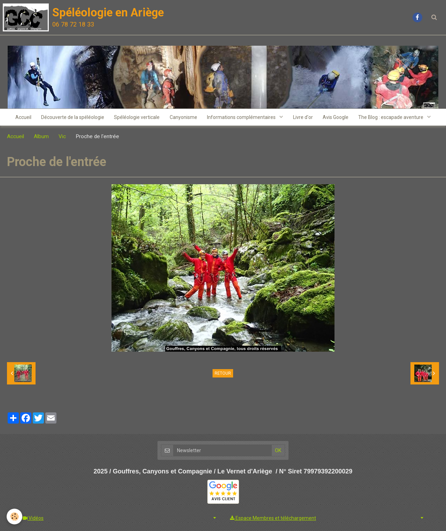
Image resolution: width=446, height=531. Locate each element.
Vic (62, 137)
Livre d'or (304, 117)
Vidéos (33, 518)
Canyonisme (183, 117)
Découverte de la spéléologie (71, 117)
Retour (223, 374)
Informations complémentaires (242, 117)
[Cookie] (15, 516)
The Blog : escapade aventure (393, 117)
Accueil (21, 117)
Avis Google (337, 117)
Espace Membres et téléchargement (273, 518)
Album (41, 137)
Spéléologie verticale (136, 117)
